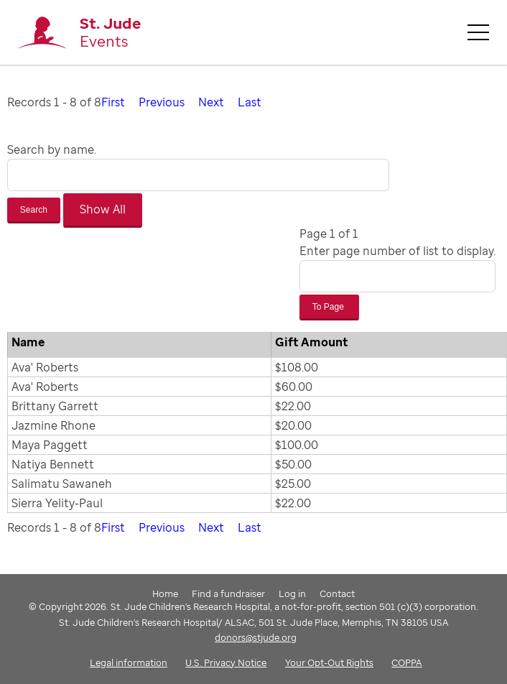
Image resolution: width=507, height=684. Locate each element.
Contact (337, 593)
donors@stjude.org (256, 637)
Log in (292, 593)
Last (249, 102)
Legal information (128, 662)
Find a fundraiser (228, 593)
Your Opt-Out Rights (329, 662)
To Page (329, 307)
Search (33, 210)
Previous (162, 102)
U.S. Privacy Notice (225, 662)
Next (211, 102)
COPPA (406, 662)
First (113, 102)
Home (165, 593)
